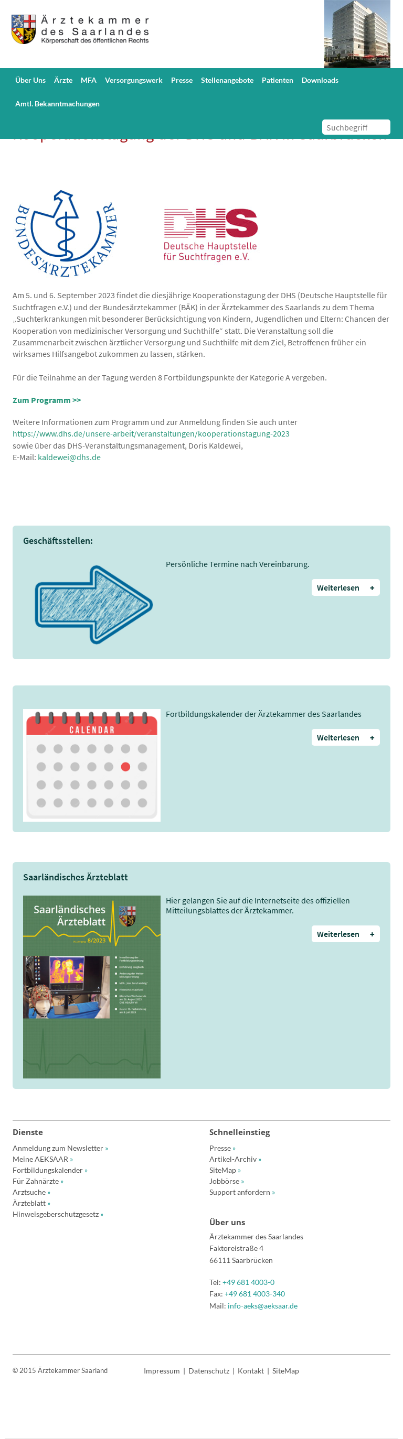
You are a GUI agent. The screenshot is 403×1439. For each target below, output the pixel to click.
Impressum (162, 1370)
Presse (222, 1147)
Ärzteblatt (31, 1202)
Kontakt (251, 1370)
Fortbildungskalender (50, 1169)
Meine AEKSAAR (43, 1158)
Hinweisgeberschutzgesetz (58, 1213)
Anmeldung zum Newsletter (60, 1147)
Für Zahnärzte (38, 1180)
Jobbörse (226, 1180)
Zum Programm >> (47, 400)
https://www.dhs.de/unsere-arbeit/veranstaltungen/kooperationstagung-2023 (151, 433)
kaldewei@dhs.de (69, 457)
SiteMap (225, 1169)
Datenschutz (208, 1370)
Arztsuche (31, 1191)
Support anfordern (242, 1191)
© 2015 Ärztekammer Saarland (60, 1370)
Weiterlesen (346, 587)
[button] (32, 80)
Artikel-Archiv (235, 1158)
